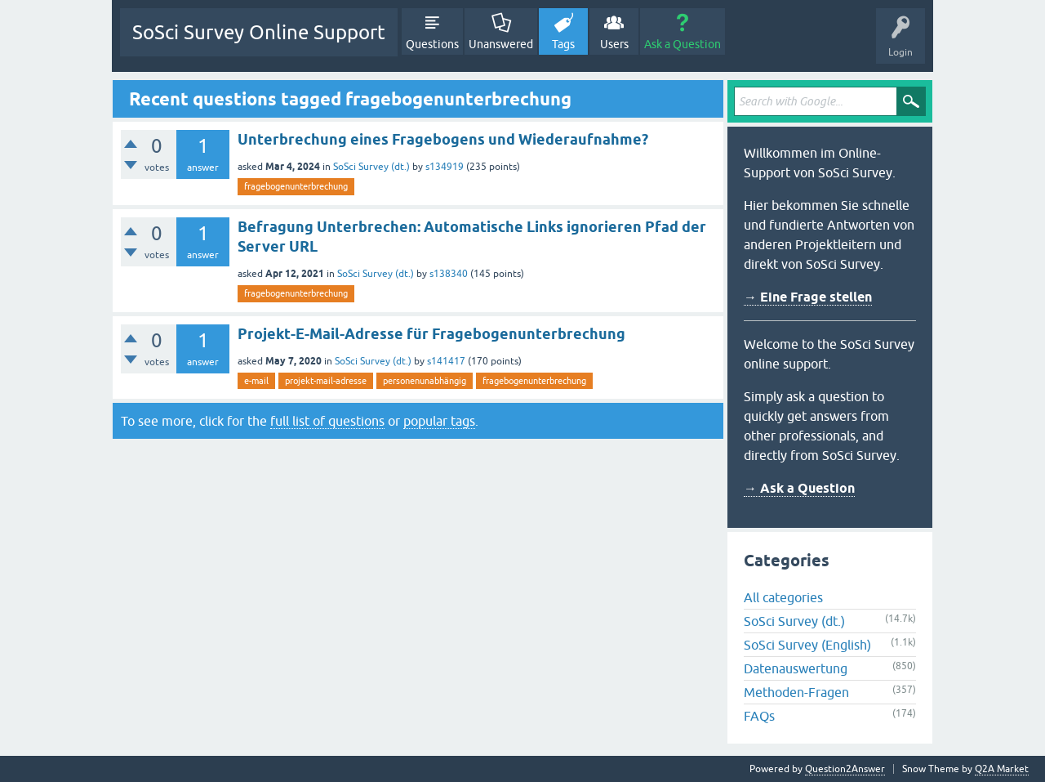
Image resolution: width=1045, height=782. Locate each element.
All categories (783, 597)
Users (614, 44)
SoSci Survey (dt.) (371, 166)
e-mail (256, 381)
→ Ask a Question (799, 488)
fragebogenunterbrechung (296, 186)
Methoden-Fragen (796, 692)
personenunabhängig (424, 381)
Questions (432, 44)
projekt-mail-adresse (326, 381)
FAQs (759, 715)
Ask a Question (682, 44)
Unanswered (501, 44)
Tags (563, 44)
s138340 (448, 273)
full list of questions (327, 420)
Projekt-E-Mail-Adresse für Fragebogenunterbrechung (431, 333)
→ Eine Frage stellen (808, 297)
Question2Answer (845, 769)
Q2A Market (1002, 769)
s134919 (444, 166)
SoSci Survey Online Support (258, 32)
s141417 (446, 361)
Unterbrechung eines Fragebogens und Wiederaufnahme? (443, 139)
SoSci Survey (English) (807, 644)
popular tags (439, 420)
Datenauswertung (795, 668)
